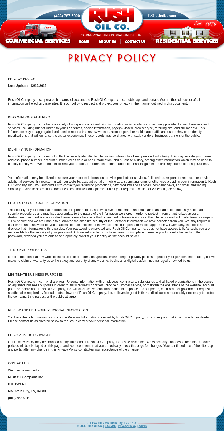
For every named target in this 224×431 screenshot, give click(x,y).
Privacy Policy (127, 426)
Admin (142, 426)
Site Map (110, 426)
